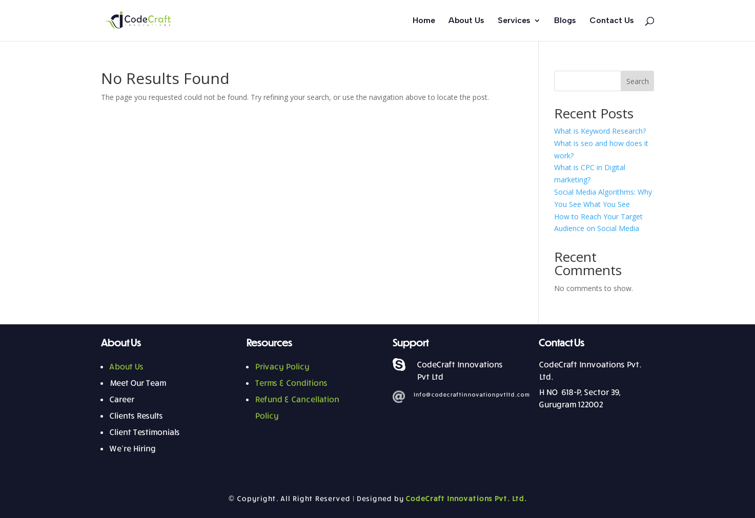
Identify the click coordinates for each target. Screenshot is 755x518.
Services (514, 21)
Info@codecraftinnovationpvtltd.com (471, 394)
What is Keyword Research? (600, 131)
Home (424, 21)
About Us (466, 21)
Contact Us (611, 21)
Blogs (565, 21)
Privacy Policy (282, 366)
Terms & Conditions (291, 383)
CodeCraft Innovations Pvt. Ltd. (465, 498)
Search (637, 81)
